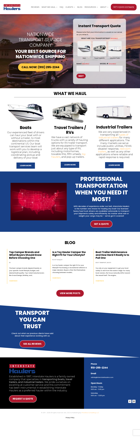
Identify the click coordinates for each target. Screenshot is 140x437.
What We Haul (48, 7)
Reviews (35, 7)
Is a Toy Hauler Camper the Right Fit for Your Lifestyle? (69, 253)
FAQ (61, 7)
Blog (79, 7)
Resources (90, 7)
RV (10, 262)
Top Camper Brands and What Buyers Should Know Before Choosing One (25, 255)
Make (82, 63)
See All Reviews (32, 343)
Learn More (25, 165)
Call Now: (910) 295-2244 (40, 67)
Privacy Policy (70, 417)
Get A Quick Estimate (123, 7)
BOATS (109, 262)
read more (13, 281)
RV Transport (58, 260)
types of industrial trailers (113, 136)
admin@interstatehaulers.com (102, 377)
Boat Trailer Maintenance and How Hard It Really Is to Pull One (112, 255)
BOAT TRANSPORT (101, 262)
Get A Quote (101, 224)
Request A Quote (23, 398)
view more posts (70, 293)
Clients (69, 7)
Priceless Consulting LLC (90, 413)
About (103, 7)
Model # (108, 63)
